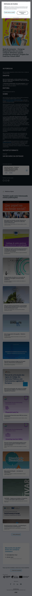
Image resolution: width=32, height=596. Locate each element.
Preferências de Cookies (22, 13)
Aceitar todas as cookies (10, 12)
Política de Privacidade (16, 17)
